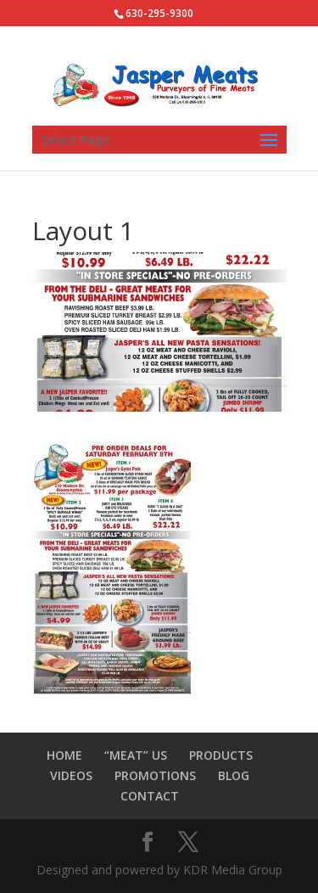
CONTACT (149, 796)
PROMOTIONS (155, 775)
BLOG (233, 775)
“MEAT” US (135, 755)
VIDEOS (71, 775)
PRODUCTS (221, 755)
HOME (64, 755)
